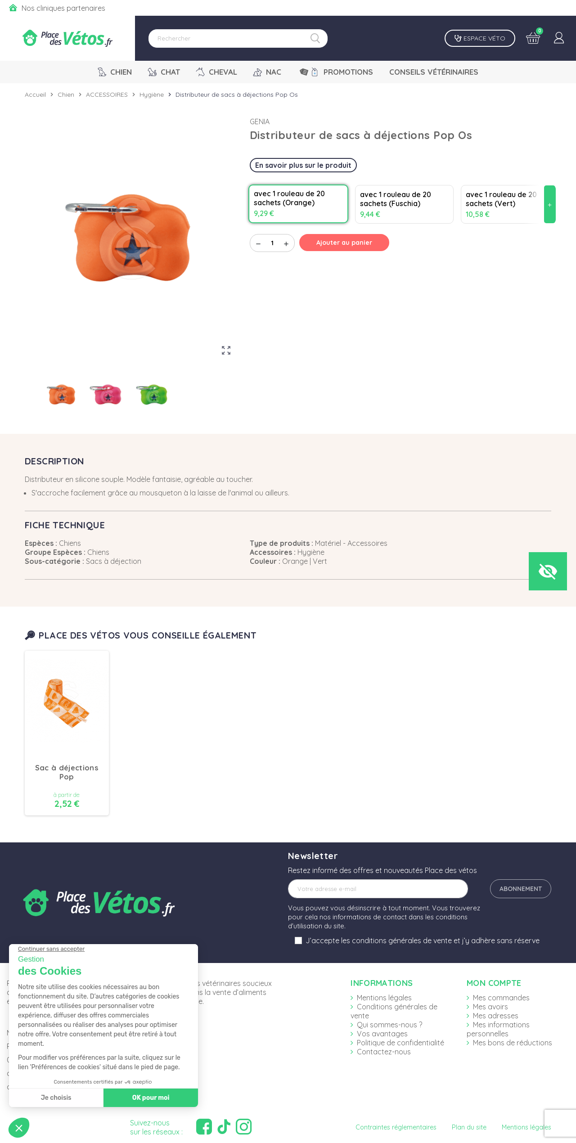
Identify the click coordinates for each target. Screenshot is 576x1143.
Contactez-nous (384, 1051)
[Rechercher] (238, 38)
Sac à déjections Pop (67, 772)
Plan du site (469, 1127)
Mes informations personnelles (498, 1029)
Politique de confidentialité (400, 1042)
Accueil (35, 94)
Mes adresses (495, 1015)
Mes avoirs (490, 1006)
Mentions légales (384, 997)
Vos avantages (382, 1033)
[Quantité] (272, 243)
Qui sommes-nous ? (389, 1024)
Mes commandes (501, 997)
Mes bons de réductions (512, 1042)
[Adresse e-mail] (378, 888)
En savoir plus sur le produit (303, 165)
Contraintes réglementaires (396, 1127)
